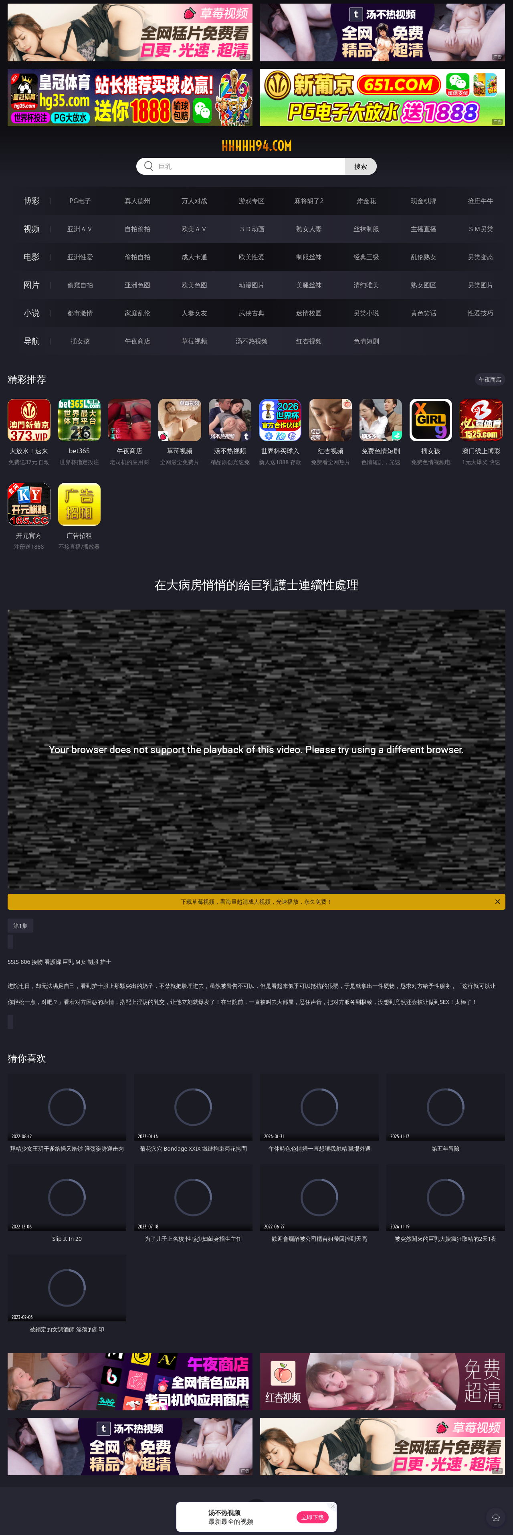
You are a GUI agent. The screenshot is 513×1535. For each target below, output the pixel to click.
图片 (32, 284)
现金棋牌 (423, 200)
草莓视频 (194, 341)
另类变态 (480, 256)
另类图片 (480, 285)
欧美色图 (194, 285)
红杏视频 (309, 341)
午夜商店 (137, 341)
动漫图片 (252, 285)
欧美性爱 (252, 256)
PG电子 (80, 200)
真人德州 (137, 200)
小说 (32, 312)
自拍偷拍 (137, 228)
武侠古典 (252, 313)
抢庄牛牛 (480, 200)
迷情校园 (309, 313)
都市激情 (80, 313)
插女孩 (80, 341)
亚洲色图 (137, 285)
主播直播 (423, 228)
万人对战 (194, 200)
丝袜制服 (366, 228)
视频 (32, 228)
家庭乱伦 (137, 313)
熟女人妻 (309, 228)
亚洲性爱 (80, 256)
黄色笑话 (423, 313)
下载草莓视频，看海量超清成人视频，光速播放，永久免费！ (341, 902)
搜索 (360, 166)
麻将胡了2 (308, 200)
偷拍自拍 (137, 256)
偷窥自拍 (80, 285)
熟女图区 (423, 285)
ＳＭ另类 (480, 228)
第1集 (20, 925)
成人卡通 (194, 256)
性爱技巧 (480, 313)
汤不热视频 (252, 341)
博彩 (32, 200)
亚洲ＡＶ (80, 228)
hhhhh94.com (256, 146)
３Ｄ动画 (252, 228)
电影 (32, 256)
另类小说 (366, 313)
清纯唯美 (366, 285)
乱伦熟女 (423, 256)
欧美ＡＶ (194, 228)
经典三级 (366, 256)
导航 (32, 340)
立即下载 (312, 1517)
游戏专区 (252, 200)
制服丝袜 (309, 256)
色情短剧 (366, 341)
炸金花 (366, 200)
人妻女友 (194, 313)
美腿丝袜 (309, 285)
